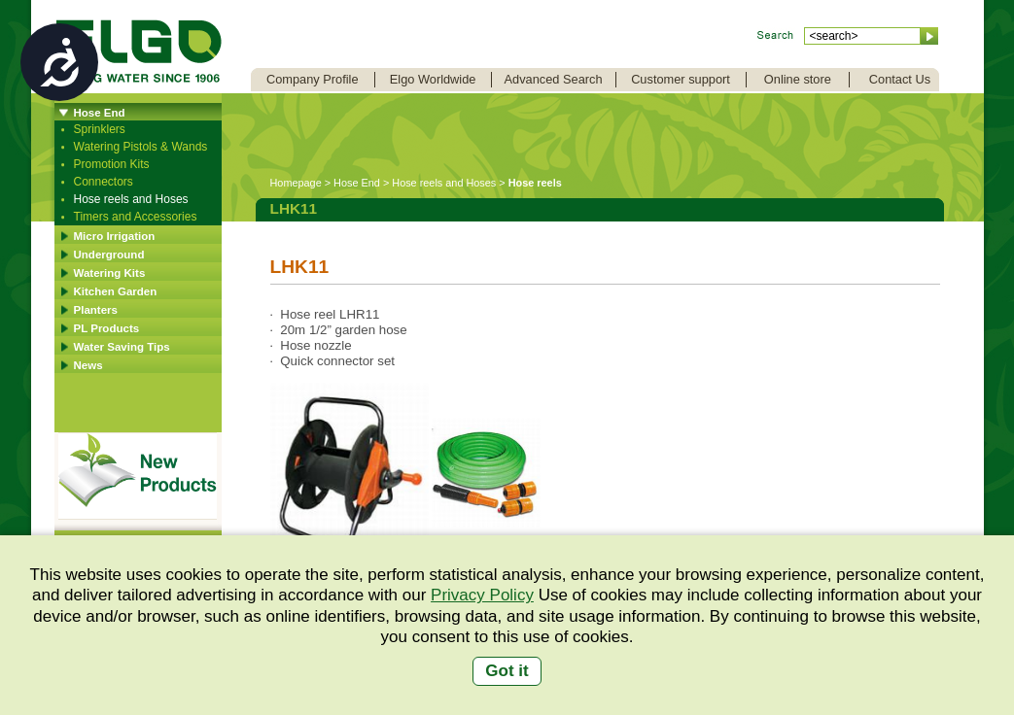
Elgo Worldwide (433, 79)
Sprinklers (99, 129)
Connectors (103, 181)
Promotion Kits (112, 164)
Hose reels (535, 182)
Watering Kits (110, 273)
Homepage (296, 182)
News (88, 365)
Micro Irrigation (115, 236)
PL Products (107, 328)
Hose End (99, 113)
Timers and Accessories (135, 216)
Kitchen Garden (115, 291)
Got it (506, 671)
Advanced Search (554, 79)
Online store (797, 79)
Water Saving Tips (122, 347)
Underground (109, 254)
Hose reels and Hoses (131, 199)
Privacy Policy (482, 595)
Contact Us (899, 79)
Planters (96, 310)
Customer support (680, 79)
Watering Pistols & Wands (141, 146)
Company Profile (312, 79)
